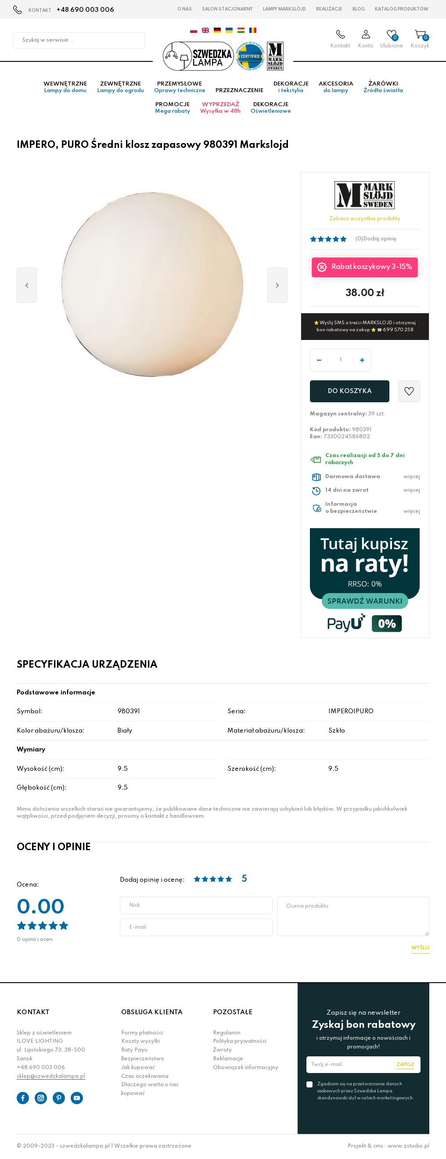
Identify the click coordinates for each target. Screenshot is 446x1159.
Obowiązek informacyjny (245, 1067)
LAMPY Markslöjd (284, 9)
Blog (358, 9)
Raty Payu (134, 1050)
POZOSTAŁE (232, 1012)
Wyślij (420, 948)
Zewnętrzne (120, 87)
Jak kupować (138, 1067)
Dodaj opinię (379, 239)
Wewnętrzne (65, 87)
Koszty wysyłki (140, 1041)
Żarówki (383, 87)
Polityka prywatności (239, 1041)
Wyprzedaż (220, 108)
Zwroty (222, 1050)
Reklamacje (228, 1059)
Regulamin (227, 1033)
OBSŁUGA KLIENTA (152, 1012)
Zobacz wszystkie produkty (364, 219)
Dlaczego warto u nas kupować (150, 1089)
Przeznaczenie (239, 90)
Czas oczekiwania (145, 1076)
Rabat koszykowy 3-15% (372, 267)
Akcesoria (336, 87)
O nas (184, 9)
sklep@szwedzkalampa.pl (51, 1076)
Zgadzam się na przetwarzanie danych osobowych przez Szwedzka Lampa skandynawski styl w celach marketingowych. (365, 1091)
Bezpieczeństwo (142, 1059)
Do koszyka (349, 391)
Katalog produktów (401, 9)
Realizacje (329, 9)
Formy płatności (142, 1033)
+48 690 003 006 (85, 10)
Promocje (172, 108)
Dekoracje (291, 87)
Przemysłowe (179, 87)
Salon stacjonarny (227, 9)
